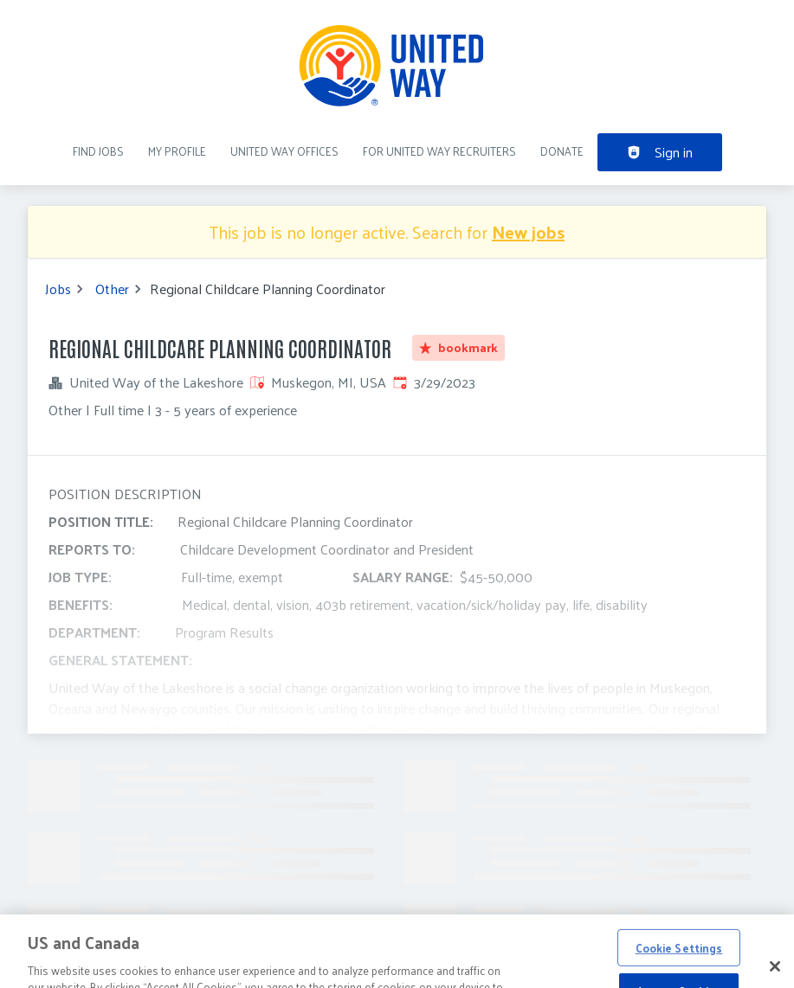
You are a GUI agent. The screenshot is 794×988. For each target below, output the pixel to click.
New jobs (528, 231)
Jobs (58, 289)
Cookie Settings (679, 963)
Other (112, 289)
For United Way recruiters (439, 151)
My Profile (177, 151)
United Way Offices (284, 151)
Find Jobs (98, 151)
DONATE (562, 151)
